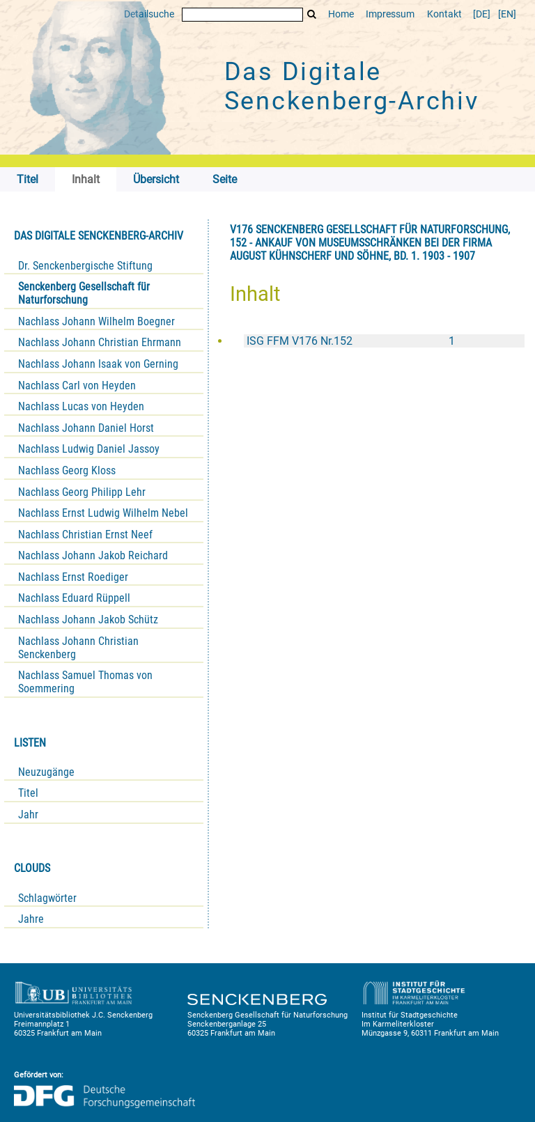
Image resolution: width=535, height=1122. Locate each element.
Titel (28, 793)
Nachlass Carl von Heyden (77, 385)
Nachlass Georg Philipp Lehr (82, 492)
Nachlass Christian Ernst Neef (85, 534)
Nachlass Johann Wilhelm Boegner (96, 321)
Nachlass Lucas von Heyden (81, 406)
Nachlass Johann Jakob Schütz (88, 619)
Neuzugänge (46, 772)
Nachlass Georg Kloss (67, 470)
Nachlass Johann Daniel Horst (86, 428)
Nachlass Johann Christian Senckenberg (78, 647)
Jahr (28, 814)
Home (341, 14)
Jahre (31, 919)
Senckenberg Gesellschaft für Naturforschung (84, 293)
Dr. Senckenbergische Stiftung (85, 265)
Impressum (390, 14)
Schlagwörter (47, 898)
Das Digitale (351, 86)
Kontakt (444, 14)
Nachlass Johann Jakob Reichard (93, 555)
